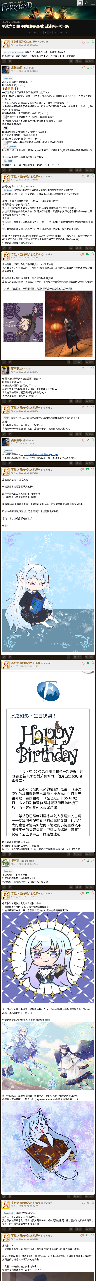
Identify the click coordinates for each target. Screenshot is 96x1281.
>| (66, 32)
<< (35, 32)
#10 (5, 128)
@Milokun (7, 190)
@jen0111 (7, 161)
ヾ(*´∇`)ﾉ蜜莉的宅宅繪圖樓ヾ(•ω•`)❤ (39, 454)
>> (61, 32)
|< (29, 32)
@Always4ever (9, 147)
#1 (4, 117)
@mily (6, 418)
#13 (5, 142)
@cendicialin (8, 1213)
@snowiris (7, 78)
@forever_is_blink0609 (13, 52)
